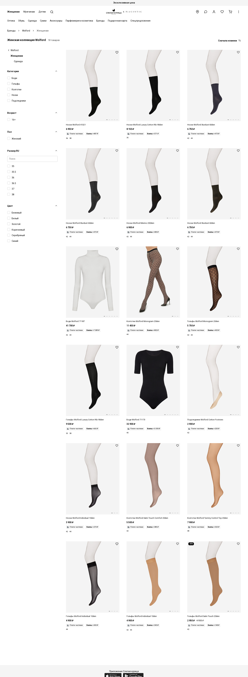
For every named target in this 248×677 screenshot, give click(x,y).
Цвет (10, 206)
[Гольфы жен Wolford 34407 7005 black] (214, 284)
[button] (206, 12)
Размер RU (13, 151)
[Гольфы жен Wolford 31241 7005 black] (92, 579)
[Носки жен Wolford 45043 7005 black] (153, 88)
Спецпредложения (140, 20)
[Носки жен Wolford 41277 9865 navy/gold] (214, 88)
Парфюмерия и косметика (79, 20)
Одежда (32, 20)
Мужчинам (29, 11)
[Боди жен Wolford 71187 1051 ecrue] (92, 284)
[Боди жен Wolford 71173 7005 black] (153, 383)
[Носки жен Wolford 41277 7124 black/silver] (92, 186)
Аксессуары (56, 20)
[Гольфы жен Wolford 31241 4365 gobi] (153, 579)
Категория (13, 71)
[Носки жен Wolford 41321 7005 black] (92, 88)
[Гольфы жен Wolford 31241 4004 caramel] (214, 579)
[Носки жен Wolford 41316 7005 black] (153, 186)
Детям (42, 11)
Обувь (21, 20)
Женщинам (13, 11)
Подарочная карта (117, 20)
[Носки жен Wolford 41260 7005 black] (92, 481)
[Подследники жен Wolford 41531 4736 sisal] (214, 383)
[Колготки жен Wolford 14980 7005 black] (153, 284)
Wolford (15, 50)
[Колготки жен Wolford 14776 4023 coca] (153, 481)
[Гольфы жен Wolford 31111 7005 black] (92, 383)
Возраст (11, 113)
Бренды (100, 20)
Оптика (11, 20)
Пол (9, 132)
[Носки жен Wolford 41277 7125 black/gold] (214, 186)
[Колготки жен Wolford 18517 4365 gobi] (214, 481)
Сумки (43, 20)
